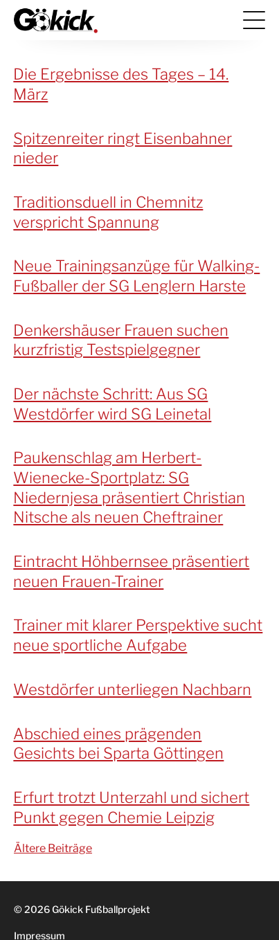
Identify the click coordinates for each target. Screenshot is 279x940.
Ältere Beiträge (53, 848)
